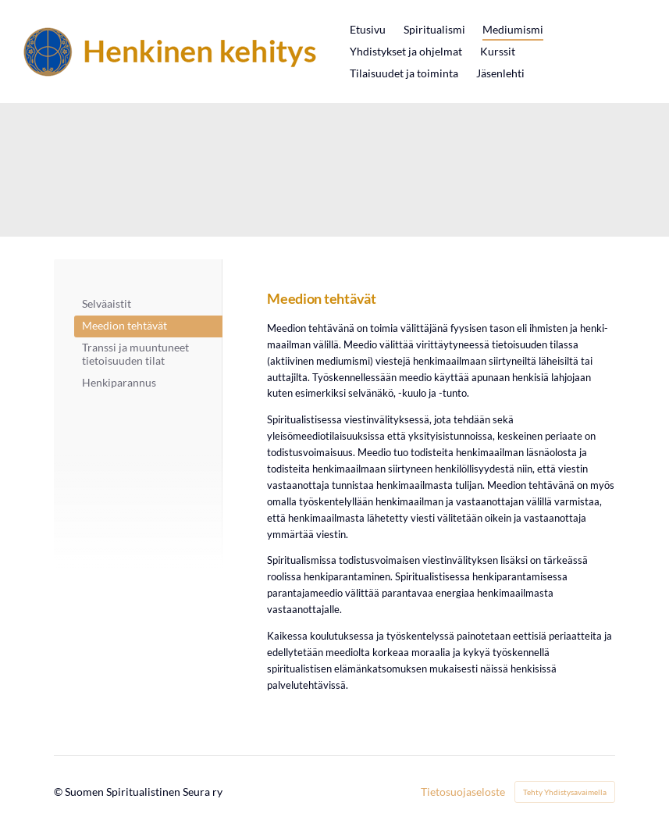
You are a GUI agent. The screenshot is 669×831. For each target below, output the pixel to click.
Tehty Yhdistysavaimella (565, 792)
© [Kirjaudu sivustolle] (59, 791)
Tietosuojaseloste (463, 791)
